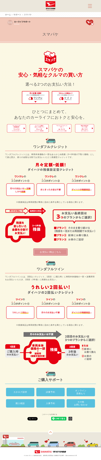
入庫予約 (50, 403)
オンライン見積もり (80, 392)
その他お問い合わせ (81, 403)
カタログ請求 (20, 392)
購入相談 (20, 403)
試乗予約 (50, 392)
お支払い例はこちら (50, 252)
